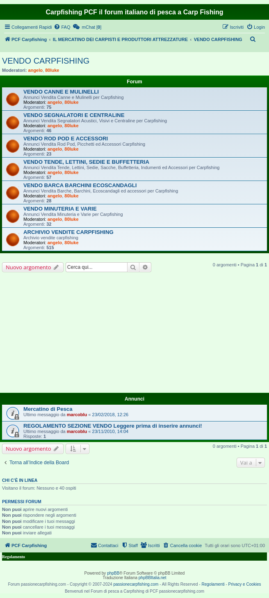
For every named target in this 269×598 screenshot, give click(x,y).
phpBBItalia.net (152, 577)
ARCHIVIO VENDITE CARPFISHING (68, 232)
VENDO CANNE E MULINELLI (61, 92)
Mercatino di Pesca (47, 409)
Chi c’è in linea (19, 480)
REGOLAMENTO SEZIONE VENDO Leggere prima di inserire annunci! (112, 426)
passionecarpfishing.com (135, 584)
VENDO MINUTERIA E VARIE (60, 209)
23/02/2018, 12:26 (110, 414)
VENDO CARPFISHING (45, 60)
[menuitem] (62, 27)
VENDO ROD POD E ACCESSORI (65, 138)
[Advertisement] (134, 333)
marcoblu (77, 414)
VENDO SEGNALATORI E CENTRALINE (73, 115)
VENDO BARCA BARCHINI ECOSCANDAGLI (80, 185)
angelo (35, 70)
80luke (52, 70)
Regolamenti (212, 584)
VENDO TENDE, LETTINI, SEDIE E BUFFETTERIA (86, 162)
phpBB (113, 573)
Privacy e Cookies (244, 584)
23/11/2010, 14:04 (110, 431)
